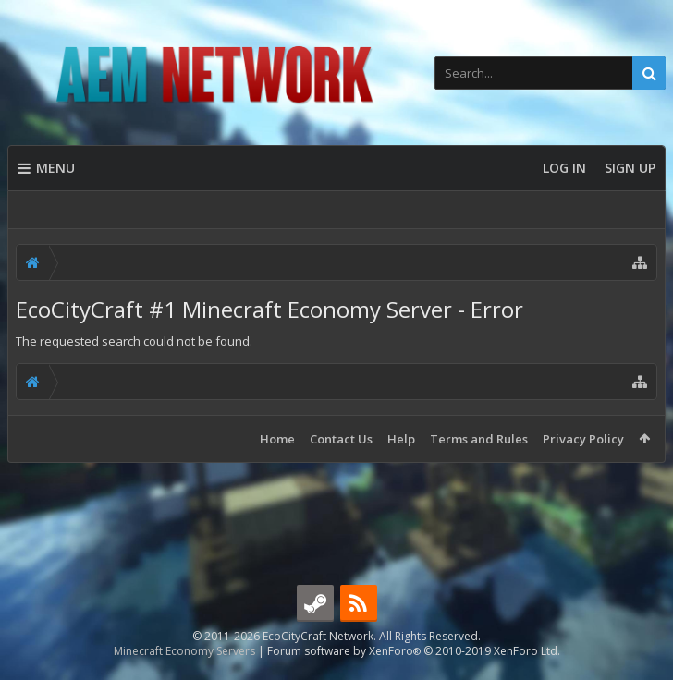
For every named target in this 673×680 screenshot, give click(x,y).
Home (277, 439)
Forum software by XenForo (413, 651)
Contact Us (341, 439)
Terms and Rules (479, 439)
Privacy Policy (583, 439)
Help (401, 439)
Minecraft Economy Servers (184, 651)
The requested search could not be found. (134, 341)
